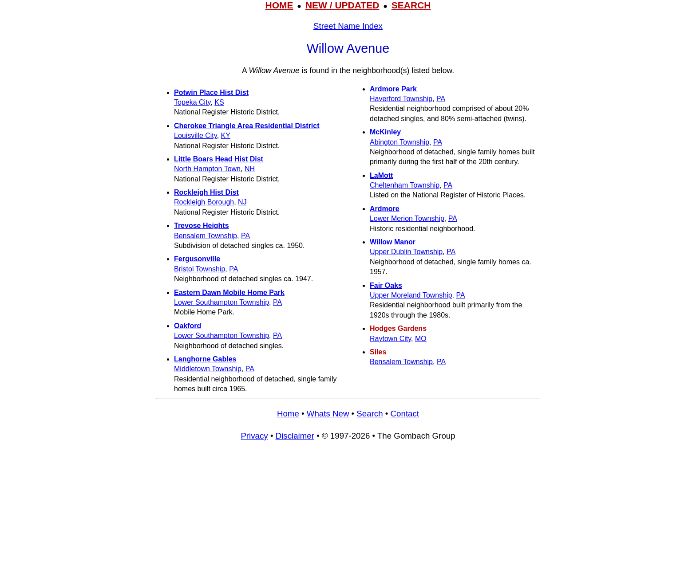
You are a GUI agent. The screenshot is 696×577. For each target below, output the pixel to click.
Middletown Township (207, 369)
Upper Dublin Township (406, 251)
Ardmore (384, 208)
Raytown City (390, 338)
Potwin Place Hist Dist (211, 92)
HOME (279, 5)
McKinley (385, 132)
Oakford (187, 326)
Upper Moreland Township (411, 295)
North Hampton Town (207, 169)
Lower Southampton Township (221, 302)
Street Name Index (348, 26)
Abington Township (399, 142)
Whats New (328, 413)
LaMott (381, 175)
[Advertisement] (348, 513)
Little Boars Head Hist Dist (218, 159)
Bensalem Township (205, 235)
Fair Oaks (386, 285)
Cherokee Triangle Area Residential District (247, 126)
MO (421, 338)
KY (225, 135)
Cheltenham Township (404, 185)
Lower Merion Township (407, 218)
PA (245, 235)
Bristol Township (199, 269)
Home (288, 413)
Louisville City (195, 135)
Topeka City (192, 102)
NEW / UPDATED (342, 5)
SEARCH (411, 5)
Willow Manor (392, 242)
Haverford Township (401, 98)
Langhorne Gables (205, 359)
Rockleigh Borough (204, 202)
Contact (405, 413)
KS (219, 102)
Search (369, 413)
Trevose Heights (201, 225)
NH (250, 169)
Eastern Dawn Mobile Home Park (229, 292)
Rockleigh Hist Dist (206, 192)
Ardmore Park (393, 89)
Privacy (254, 435)
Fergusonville (197, 259)
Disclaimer (295, 435)
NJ (242, 202)
